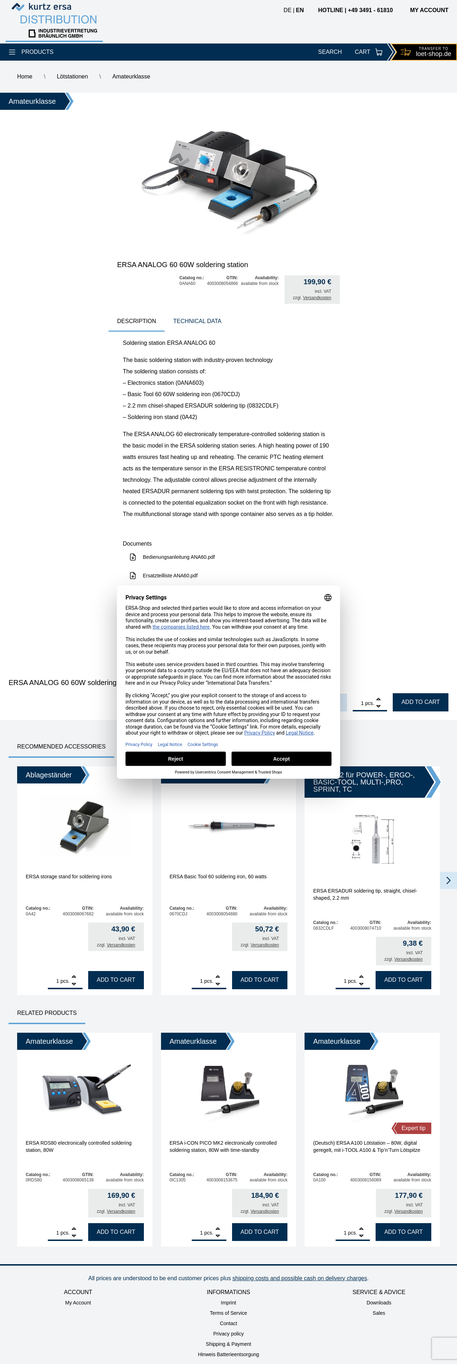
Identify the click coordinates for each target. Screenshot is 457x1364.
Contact (228, 1323)
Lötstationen (72, 76)
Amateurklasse (131, 76)
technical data (197, 321)
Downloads (379, 1303)
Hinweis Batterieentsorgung (228, 1354)
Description (136, 321)
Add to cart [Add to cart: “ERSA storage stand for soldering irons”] (116, 980)
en (300, 10)
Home (24, 76)
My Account (78, 1303)
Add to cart (420, 702)
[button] (448, 880)
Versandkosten (317, 297)
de (287, 10)
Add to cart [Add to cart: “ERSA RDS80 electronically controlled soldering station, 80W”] (116, 1232)
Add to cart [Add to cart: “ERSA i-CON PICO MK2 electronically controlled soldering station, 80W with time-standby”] (260, 1232)
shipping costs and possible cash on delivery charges (299, 1278)
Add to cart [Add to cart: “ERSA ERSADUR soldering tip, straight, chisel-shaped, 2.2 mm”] (403, 980)
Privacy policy (228, 1334)
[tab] (137, 321)
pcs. (370, 703)
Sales (379, 1313)
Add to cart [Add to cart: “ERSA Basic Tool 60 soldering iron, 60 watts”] (260, 980)
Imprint (228, 1303)
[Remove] (378, 706)
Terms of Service (228, 1313)
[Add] (378, 699)
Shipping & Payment (228, 1344)
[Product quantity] (358, 703)
